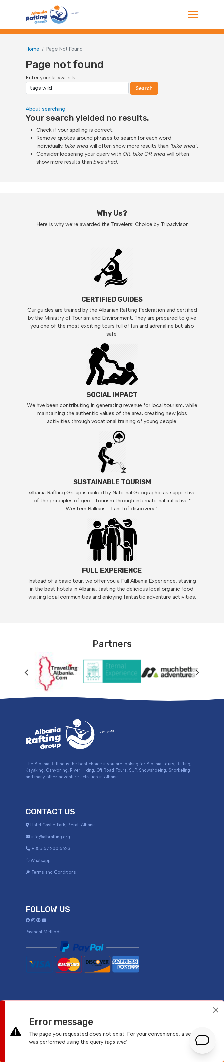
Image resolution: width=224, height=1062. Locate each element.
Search (144, 88)
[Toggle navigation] (193, 14)
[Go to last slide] (27, 672)
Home (32, 49)
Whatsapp (41, 860)
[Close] (216, 1010)
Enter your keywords (50, 77)
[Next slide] (197, 672)
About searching (45, 109)
